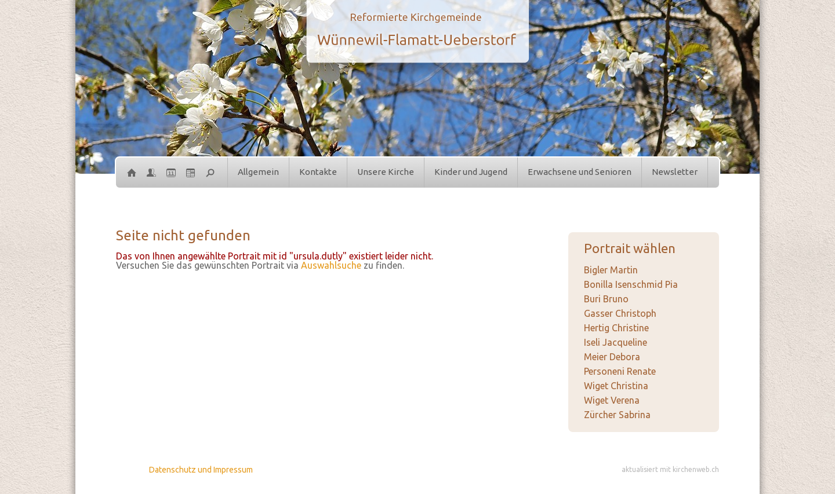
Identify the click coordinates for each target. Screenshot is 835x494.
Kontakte (318, 172)
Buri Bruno (606, 298)
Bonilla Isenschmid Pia (631, 284)
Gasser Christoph (620, 313)
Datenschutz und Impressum (201, 469)
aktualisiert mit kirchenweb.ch (670, 469)
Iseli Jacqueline (615, 342)
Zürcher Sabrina (617, 414)
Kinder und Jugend (470, 172)
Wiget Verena (612, 400)
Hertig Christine (616, 327)
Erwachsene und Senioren (579, 172)
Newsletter (675, 172)
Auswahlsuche (331, 265)
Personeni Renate (620, 371)
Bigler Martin (611, 270)
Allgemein (258, 172)
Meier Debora (612, 356)
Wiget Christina (616, 385)
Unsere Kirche (385, 172)
